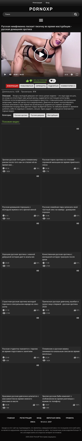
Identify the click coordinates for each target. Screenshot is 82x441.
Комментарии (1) (68, 86)
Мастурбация (53, 115)
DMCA (32, 422)
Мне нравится (27, 81)
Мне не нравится (30, 81)
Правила (70, 418)
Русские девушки (37, 115)
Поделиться (53, 86)
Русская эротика (21, 115)
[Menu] (41, 20)
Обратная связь (53, 418)
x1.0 (66, 75)
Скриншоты (41, 86)
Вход (47, 3)
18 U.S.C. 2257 (46, 422)
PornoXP (37, 437)
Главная (11, 418)
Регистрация (37, 3)
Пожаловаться (27, 86)
